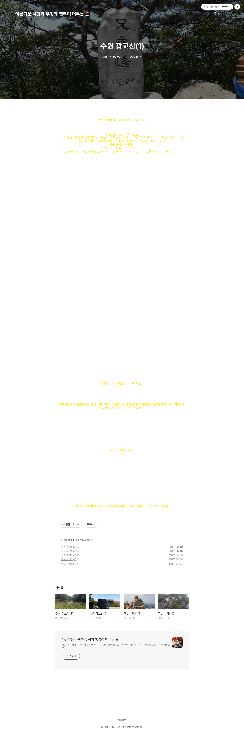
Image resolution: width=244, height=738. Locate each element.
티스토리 (122, 719)
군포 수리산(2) (68, 559)
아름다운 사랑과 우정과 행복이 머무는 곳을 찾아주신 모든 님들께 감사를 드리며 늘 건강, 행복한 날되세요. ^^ (116, 646)
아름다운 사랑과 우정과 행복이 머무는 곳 (52, 14)
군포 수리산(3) (68, 555)
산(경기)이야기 (68, 540)
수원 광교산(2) (68, 551)
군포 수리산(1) (68, 563)
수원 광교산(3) (68, 546)
